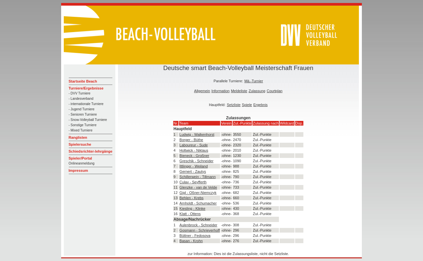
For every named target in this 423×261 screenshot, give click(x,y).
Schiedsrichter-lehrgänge (91, 151)
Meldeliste (239, 91)
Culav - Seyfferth (193, 182)
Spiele (247, 105)
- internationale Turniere (86, 104)
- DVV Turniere (80, 93)
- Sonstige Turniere (83, 125)
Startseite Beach (83, 81)
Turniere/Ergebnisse (86, 88)
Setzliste (234, 105)
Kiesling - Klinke (192, 208)
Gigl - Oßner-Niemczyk (197, 193)
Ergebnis (260, 105)
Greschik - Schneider (196, 161)
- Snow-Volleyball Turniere (88, 120)
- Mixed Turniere (81, 130)
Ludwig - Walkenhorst (196, 134)
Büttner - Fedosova (195, 236)
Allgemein (202, 91)
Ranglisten (78, 137)
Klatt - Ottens (190, 214)
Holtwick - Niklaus (193, 150)
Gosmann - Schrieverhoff (199, 230)
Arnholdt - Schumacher (198, 203)
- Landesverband (81, 98)
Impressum (78, 170)
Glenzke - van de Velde (198, 187)
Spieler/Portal (80, 158)
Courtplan (275, 91)
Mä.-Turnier (253, 81)
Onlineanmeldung (82, 163)
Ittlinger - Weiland (193, 166)
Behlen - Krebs (191, 198)
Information (221, 91)
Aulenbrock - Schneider (198, 225)
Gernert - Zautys (192, 171)
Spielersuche (80, 144)
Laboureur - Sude (193, 145)
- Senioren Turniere (83, 114)
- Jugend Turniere (82, 109)
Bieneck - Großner (194, 156)
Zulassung (257, 91)
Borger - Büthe (191, 140)
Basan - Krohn (191, 241)
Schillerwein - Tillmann (197, 177)
